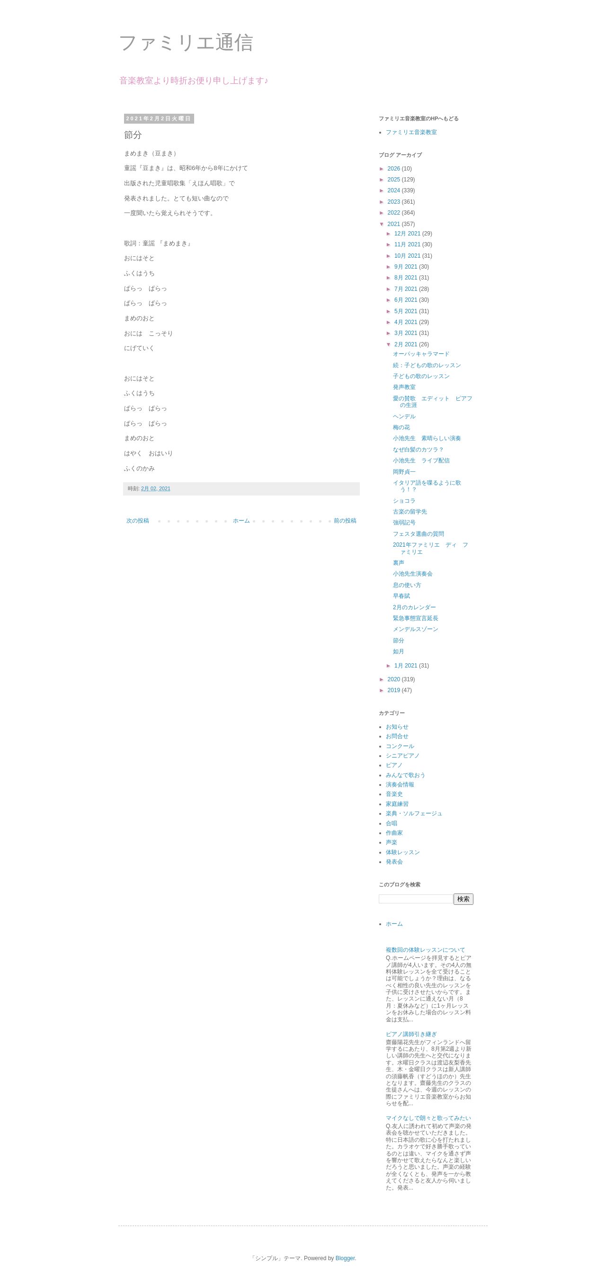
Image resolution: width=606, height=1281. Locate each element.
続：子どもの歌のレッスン (427, 365)
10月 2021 (408, 256)
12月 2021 (408, 233)
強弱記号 (404, 522)
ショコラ (404, 500)
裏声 (398, 562)
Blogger (345, 1258)
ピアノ (394, 765)
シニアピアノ (403, 755)
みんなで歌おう (406, 775)
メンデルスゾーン (415, 629)
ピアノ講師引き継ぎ (411, 1034)
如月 (398, 651)
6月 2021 (406, 300)
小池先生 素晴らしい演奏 (427, 438)
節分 (398, 640)
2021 (395, 224)
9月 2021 (406, 266)
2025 (395, 179)
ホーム (241, 520)
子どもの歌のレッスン (421, 376)
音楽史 (394, 794)
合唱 (391, 823)
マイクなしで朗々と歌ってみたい (428, 1118)
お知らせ (397, 726)
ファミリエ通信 (185, 42)
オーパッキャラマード (421, 354)
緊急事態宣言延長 (415, 618)
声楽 (391, 842)
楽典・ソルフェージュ (414, 813)
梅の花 (401, 427)
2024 (395, 190)
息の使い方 (407, 585)
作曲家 (394, 833)
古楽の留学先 (410, 511)
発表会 (394, 861)
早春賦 (401, 596)
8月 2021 (406, 277)
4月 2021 (406, 322)
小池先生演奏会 (413, 573)
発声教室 (404, 387)
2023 (395, 201)
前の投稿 (345, 520)
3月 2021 (406, 333)
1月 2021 (406, 665)
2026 (395, 168)
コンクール (400, 746)
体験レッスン (403, 852)
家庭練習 (397, 804)
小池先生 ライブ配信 (421, 460)
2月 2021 (406, 344)
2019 (395, 690)
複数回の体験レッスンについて (425, 950)
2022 (395, 212)
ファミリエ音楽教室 (411, 132)
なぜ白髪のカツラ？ (418, 449)
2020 (395, 679)
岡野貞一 (404, 472)
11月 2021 (408, 244)
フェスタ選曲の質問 (418, 534)
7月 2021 (406, 289)
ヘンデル (404, 416)
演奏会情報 (400, 784)
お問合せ (397, 736)
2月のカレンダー (414, 607)
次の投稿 (137, 520)
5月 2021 (406, 311)
